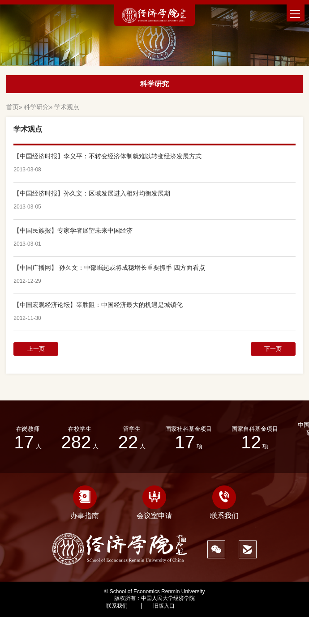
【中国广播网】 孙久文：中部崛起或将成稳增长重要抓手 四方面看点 (109, 267)
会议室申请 (154, 502)
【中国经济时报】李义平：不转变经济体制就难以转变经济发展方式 (107, 156)
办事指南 (84, 502)
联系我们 (224, 502)
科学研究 (36, 107)
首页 (12, 107)
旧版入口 (164, 606)
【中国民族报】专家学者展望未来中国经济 (73, 230)
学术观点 (66, 107)
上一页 (36, 348)
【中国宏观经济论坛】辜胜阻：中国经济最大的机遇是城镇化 (98, 304)
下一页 (273, 348)
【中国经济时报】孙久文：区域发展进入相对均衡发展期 (91, 193)
